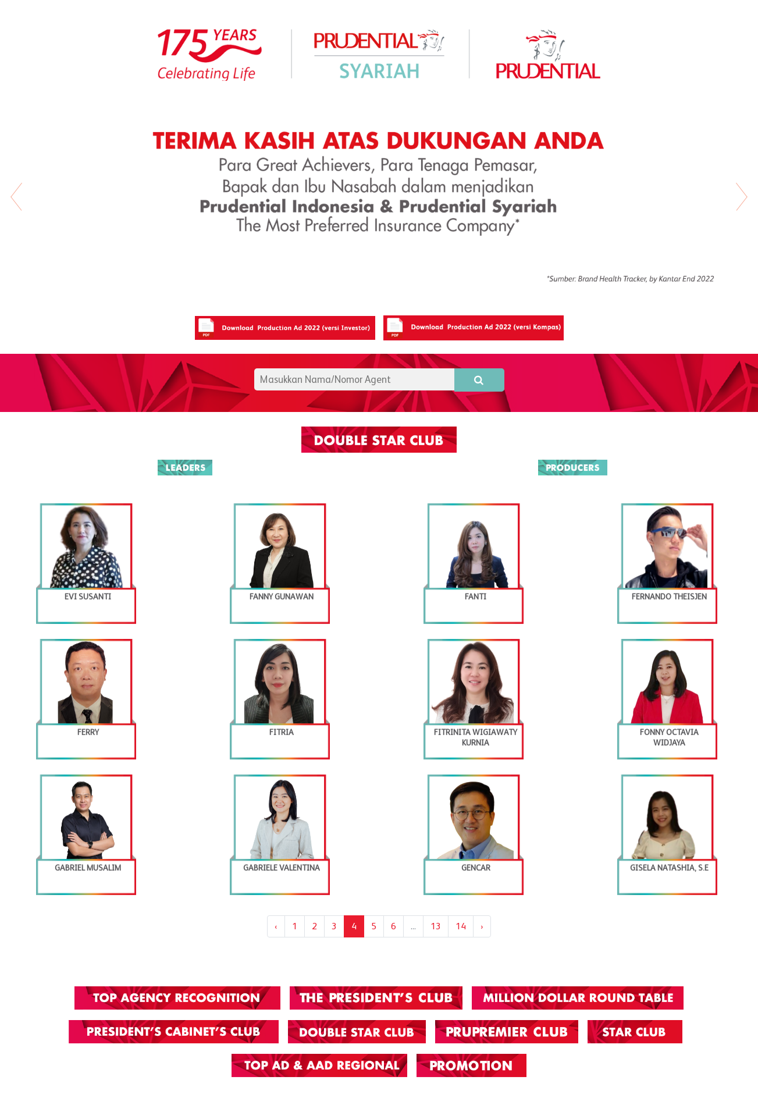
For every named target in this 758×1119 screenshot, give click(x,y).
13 (435, 926)
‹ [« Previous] (276, 926)
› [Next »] (482, 926)
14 (460, 926)
